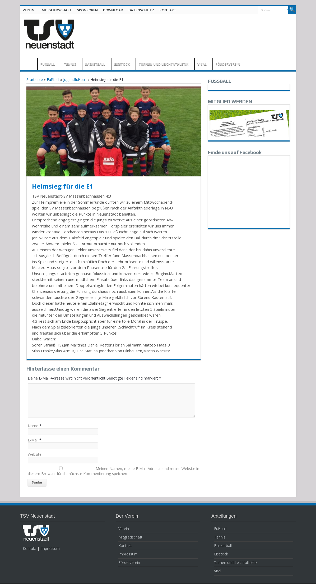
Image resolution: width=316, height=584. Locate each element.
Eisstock (221, 553)
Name (33, 425)
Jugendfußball (74, 79)
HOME (30, 65)
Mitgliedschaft (130, 537)
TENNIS (70, 64)
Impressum (50, 548)
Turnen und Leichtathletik (235, 562)
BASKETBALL (95, 64)
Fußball (53, 79)
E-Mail (33, 439)
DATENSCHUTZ (141, 10)
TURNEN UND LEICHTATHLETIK (163, 64)
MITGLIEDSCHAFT (57, 10)
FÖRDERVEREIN (228, 64)
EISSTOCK (122, 64)
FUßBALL (47, 64)
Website (34, 454)
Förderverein (129, 562)
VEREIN (28, 10)
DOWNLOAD (113, 10)
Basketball (223, 545)
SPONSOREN (87, 10)
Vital (217, 570)
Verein (123, 528)
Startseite (34, 79)
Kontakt (29, 548)
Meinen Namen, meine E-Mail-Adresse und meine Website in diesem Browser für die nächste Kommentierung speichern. (113, 471)
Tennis (219, 537)
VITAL (202, 64)
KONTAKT (168, 10)
